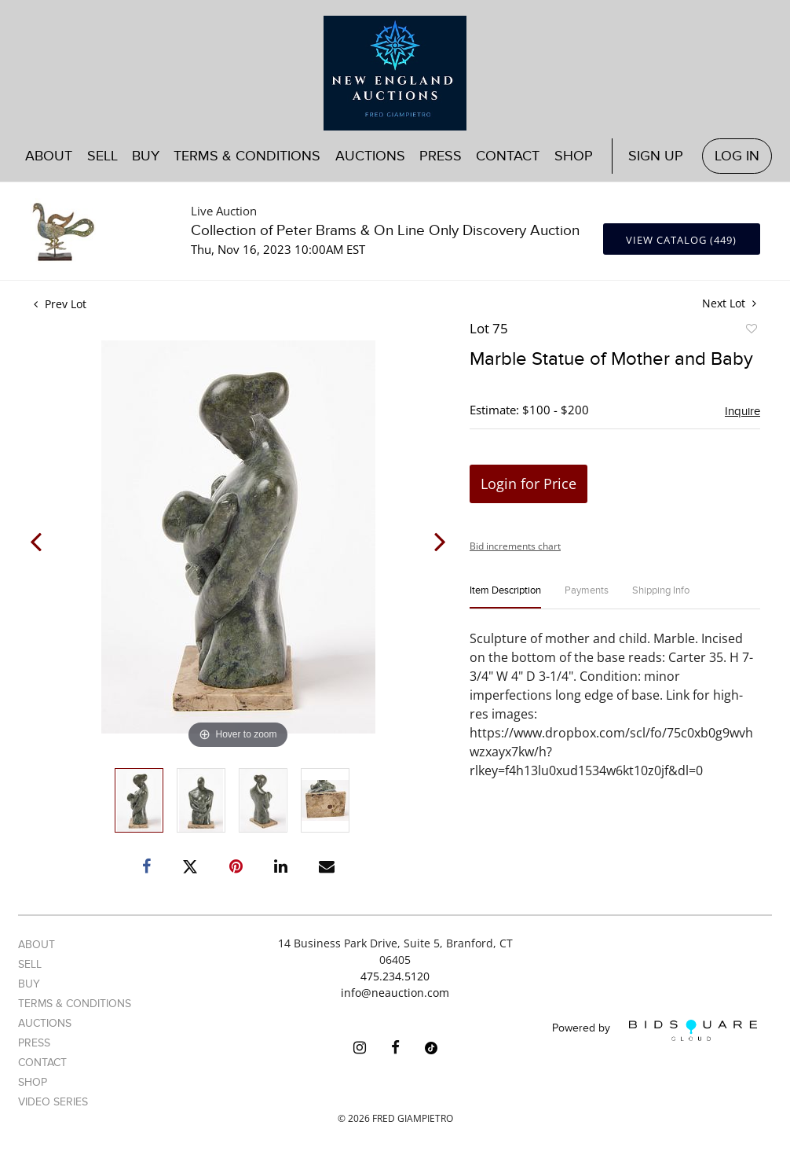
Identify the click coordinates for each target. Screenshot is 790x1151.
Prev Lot (60, 303)
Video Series (53, 1102)
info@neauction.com (395, 992)
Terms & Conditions (247, 156)
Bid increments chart (515, 546)
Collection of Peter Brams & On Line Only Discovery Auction (385, 231)
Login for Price (528, 483)
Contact (507, 156)
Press (440, 156)
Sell (102, 156)
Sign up (655, 156)
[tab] (505, 597)
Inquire (742, 411)
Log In (737, 156)
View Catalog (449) (681, 240)
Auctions (370, 156)
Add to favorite (750, 331)
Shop (573, 156)
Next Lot (729, 303)
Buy (145, 156)
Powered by (654, 1030)
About (48, 156)
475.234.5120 (395, 976)
